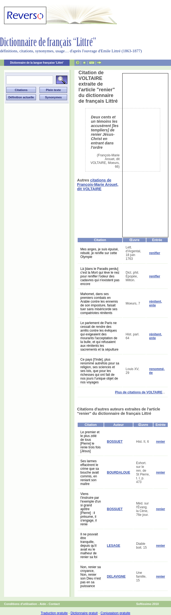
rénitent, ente (155, 303)
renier (160, 442)
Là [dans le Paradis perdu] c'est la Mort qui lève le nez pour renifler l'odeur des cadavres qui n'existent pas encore (99, 276)
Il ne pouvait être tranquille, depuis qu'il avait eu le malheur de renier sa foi (89, 545)
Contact (54, 604)
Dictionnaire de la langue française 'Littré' (37, 62)
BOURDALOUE (118, 472)
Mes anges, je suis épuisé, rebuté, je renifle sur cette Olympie (99, 253)
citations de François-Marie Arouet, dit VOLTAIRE (97, 184)
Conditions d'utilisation (20, 604)
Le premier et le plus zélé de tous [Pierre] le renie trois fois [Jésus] (90, 441)
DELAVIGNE (116, 576)
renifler (154, 253)
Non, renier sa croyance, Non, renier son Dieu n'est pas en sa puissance (90, 576)
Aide (43, 604)
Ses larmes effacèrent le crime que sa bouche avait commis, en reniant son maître (89, 472)
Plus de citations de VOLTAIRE (138, 392)
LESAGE (113, 546)
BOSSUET (115, 442)
